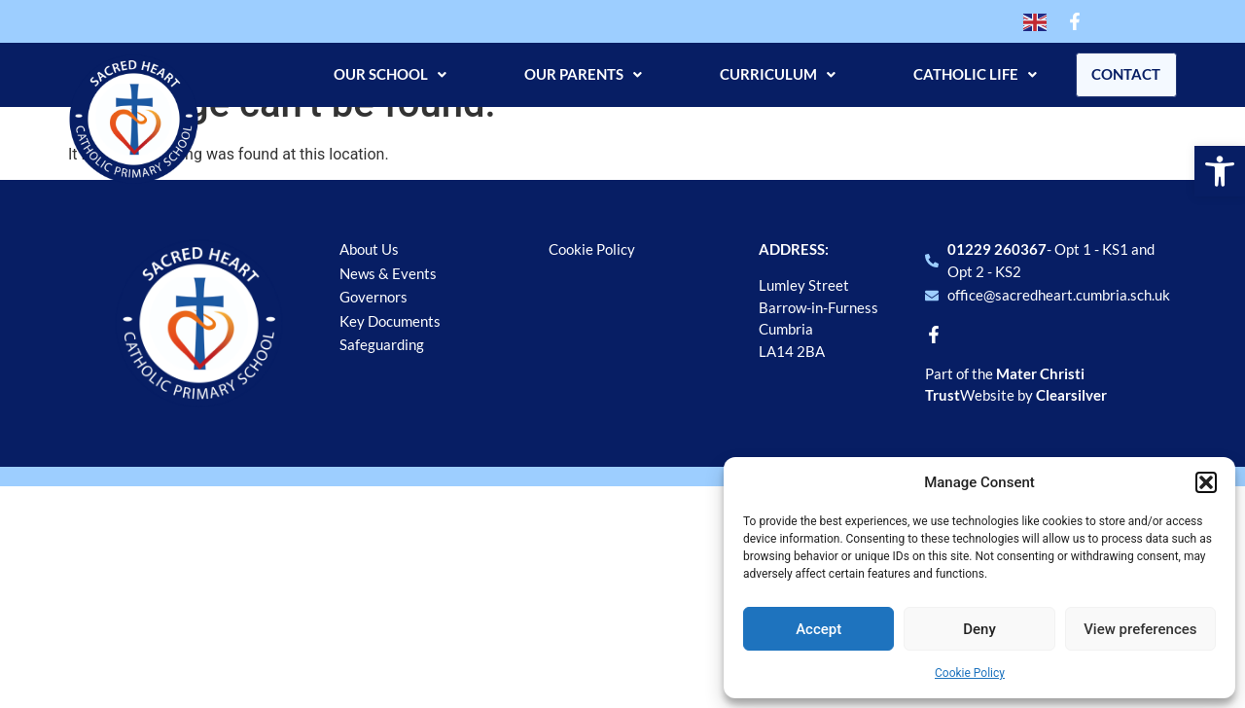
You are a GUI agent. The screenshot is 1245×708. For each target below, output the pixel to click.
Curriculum (769, 74)
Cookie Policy (970, 673)
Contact (1121, 74)
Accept (818, 629)
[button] (1219, 171)
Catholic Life (966, 74)
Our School (381, 74)
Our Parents (574, 74)
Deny (979, 629)
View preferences (1140, 629)
